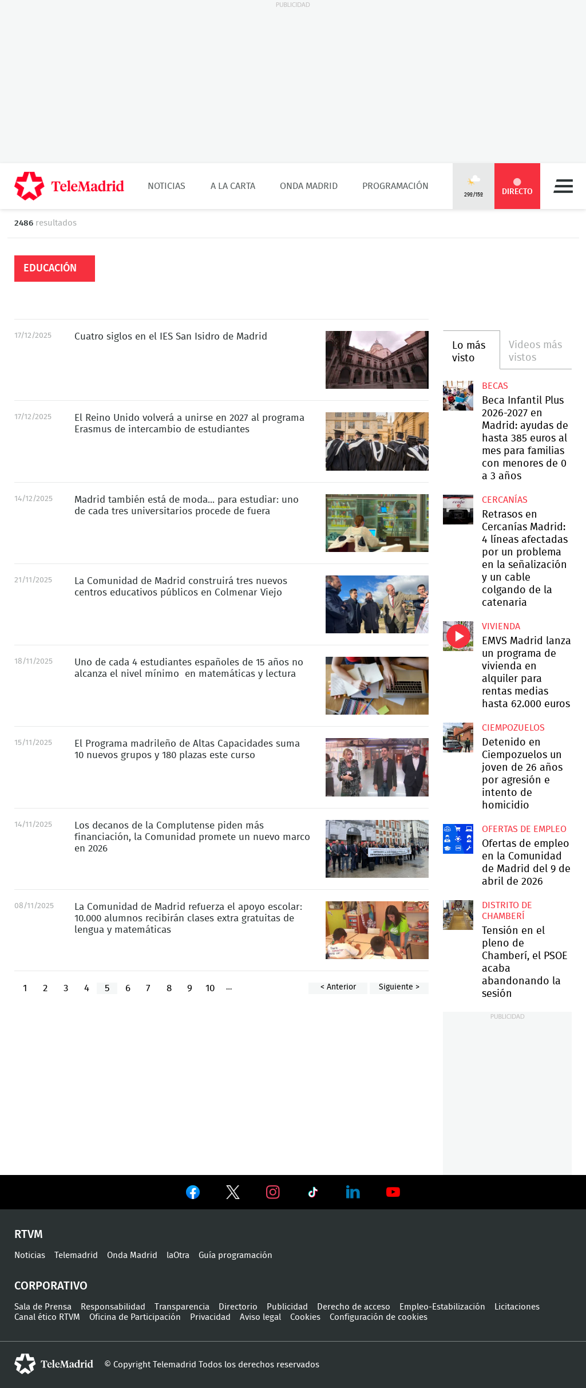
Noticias (166, 186)
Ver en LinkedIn (353, 1192)
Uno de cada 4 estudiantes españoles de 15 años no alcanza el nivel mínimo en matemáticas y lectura (377, 686)
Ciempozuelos (513, 727)
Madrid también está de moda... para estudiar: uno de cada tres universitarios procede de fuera (377, 523)
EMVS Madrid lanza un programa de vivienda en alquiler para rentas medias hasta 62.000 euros (458, 636)
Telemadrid (76, 1255)
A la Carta (233, 186)
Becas (495, 386)
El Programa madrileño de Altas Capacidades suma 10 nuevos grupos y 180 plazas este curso (377, 767)
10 (210, 988)
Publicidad (287, 1307)
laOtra (178, 1255)
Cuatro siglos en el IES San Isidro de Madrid (170, 336)
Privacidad (210, 1317)
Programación (395, 186)
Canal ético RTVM (47, 1317)
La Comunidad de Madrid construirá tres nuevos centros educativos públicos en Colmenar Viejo (377, 604)
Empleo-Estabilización (442, 1307)
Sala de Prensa (43, 1307)
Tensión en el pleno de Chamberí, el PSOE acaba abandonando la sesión (458, 915)
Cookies (305, 1317)
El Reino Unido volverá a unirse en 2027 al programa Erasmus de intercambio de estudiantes (377, 441)
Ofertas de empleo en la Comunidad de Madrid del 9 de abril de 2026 (458, 839)
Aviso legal (260, 1317)
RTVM (28, 1234)
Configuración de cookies (378, 1317)
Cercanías (505, 499)
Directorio (238, 1307)
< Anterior (338, 987)
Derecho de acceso (353, 1307)
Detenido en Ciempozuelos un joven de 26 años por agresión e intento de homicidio (458, 737)
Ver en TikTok (313, 1194)
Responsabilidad (113, 1307)
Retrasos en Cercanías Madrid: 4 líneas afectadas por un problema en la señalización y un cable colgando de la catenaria (458, 510)
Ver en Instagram (273, 1192)
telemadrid (53, 1364)
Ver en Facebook (192, 1194)
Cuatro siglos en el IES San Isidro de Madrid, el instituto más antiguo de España (377, 360)
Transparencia (182, 1307)
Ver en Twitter (232, 1194)
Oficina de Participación (135, 1317)
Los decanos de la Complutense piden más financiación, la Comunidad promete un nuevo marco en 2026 (377, 849)
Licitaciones (517, 1307)
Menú (563, 186)
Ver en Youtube (393, 1192)
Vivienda (501, 626)
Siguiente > (399, 987)
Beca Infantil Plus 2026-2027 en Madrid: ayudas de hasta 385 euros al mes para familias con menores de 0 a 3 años (458, 396)
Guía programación (235, 1255)
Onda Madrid (309, 186)
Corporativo (51, 1286)
